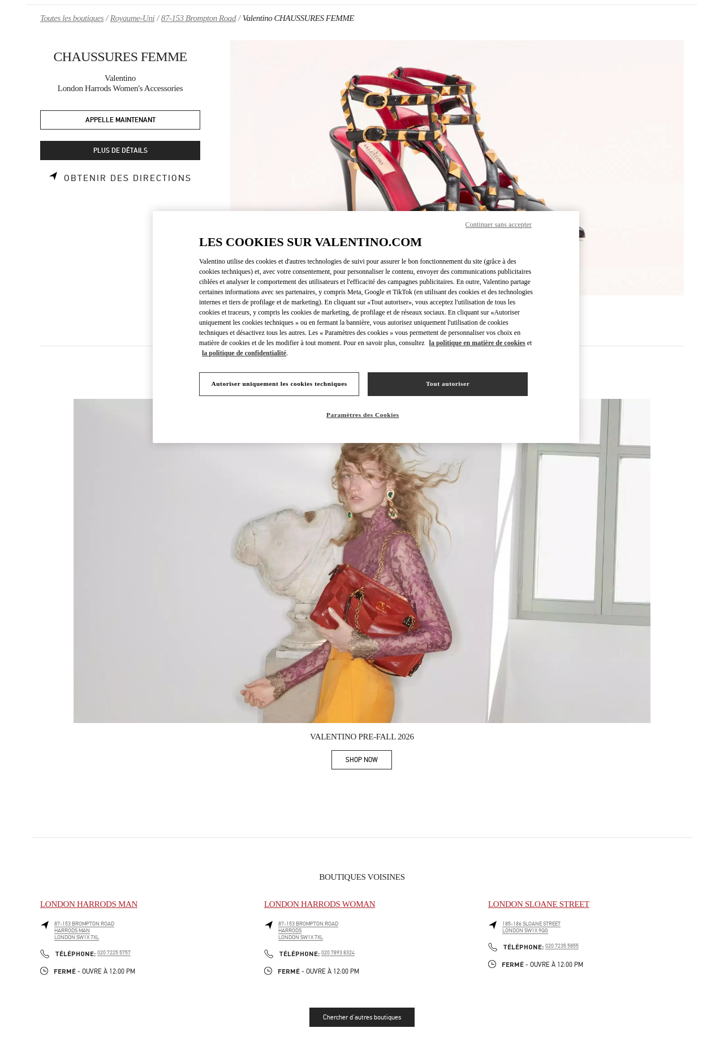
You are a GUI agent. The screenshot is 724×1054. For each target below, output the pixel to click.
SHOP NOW (369, 762)
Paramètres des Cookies (362, 414)
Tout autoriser (447, 383)
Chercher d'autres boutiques (362, 1017)
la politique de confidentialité (244, 353)
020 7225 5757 (114, 952)
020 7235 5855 (562, 946)
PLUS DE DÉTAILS (120, 151)
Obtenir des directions (128, 178)
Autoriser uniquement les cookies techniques (279, 383)
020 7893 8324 (338, 952)
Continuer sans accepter (499, 225)
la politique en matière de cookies (477, 343)
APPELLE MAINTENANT (120, 120)
